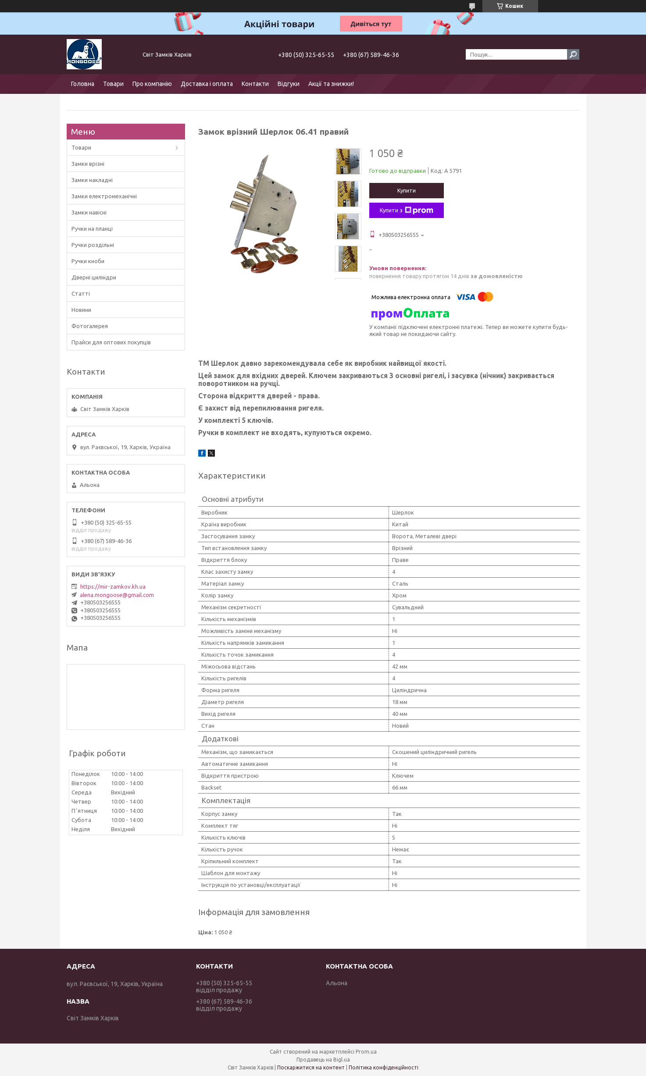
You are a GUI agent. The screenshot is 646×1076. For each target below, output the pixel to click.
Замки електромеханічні (104, 196)
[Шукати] (573, 54)
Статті (80, 293)
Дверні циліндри (93, 277)
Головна (82, 83)
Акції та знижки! (331, 83)
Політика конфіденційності (383, 1067)
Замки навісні (89, 212)
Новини (81, 310)
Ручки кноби (87, 261)
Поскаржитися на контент (311, 1067)
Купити (406, 190)
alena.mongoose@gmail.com (117, 595)
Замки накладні (92, 180)
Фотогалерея (89, 326)
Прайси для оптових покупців (111, 342)
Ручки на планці (92, 228)
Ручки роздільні (92, 245)
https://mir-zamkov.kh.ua (113, 586)
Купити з (406, 210)
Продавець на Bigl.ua (323, 1059)
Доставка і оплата (207, 83)
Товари (113, 83)
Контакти (255, 83)
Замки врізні (87, 164)
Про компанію (152, 83)
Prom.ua (366, 1052)
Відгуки (289, 83)
